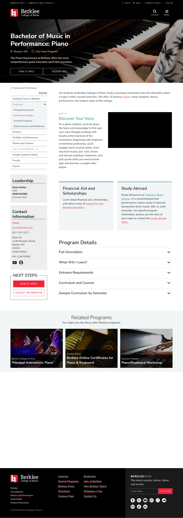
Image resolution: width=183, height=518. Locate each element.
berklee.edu (17, 3)
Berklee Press (66, 486)
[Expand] (169, 252)
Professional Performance (25, 88)
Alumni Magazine (68, 481)
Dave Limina (19, 187)
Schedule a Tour (93, 491)
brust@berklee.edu (22, 227)
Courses (17, 131)
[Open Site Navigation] (167, 12)
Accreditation (16, 491)
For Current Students (24, 149)
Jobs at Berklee (93, 481)
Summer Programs (23, 120)
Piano (43, 93)
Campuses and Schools (41, 3)
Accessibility (16, 499)
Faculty (16, 160)
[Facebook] (22, 263)
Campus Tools (153, 3)
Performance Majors (24, 115)
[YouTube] (15, 263)
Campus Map (66, 496)
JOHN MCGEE (19, 193)
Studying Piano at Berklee (26, 98)
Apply (126, 3)
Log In (169, 3)
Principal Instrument (24, 109)
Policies (14, 488)
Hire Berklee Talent (95, 486)
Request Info (59, 71)
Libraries (63, 476)
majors (126, 97)
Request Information (28, 292)
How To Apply (26, 71)
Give (136, 3)
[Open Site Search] (155, 12)
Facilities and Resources (25, 137)
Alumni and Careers (23, 143)
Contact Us (90, 496)
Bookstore (90, 476)
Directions (64, 491)
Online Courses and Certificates (29, 126)
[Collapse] (45, 104)
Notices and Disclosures (21, 495)
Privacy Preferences (19, 502)
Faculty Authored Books (25, 154)
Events (16, 166)
